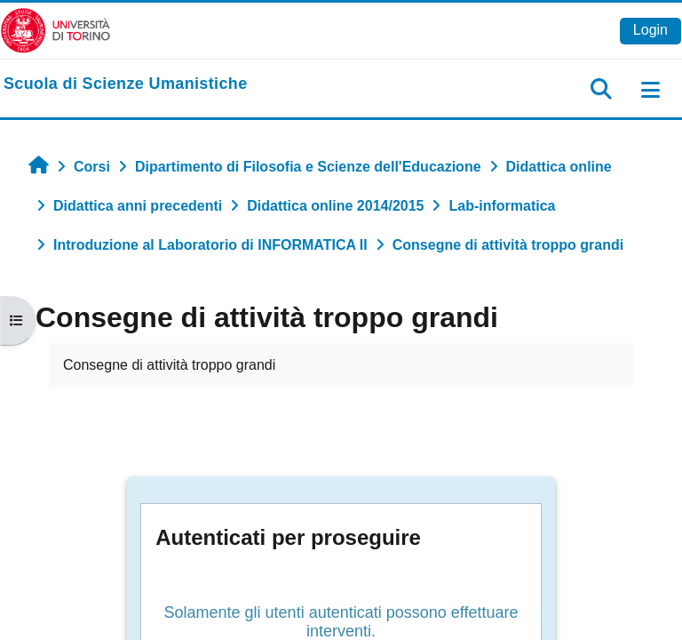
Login (650, 29)
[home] (126, 84)
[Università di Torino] (55, 29)
